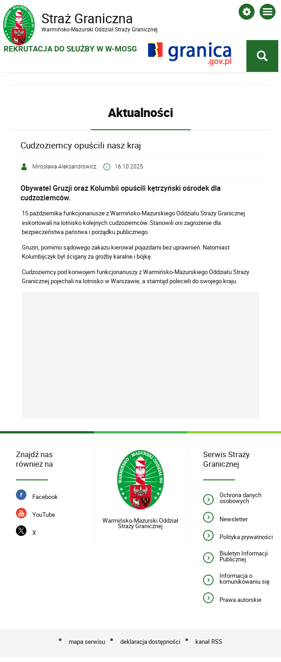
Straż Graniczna (75, 19)
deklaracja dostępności (150, 642)
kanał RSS (208, 642)
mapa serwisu (87, 642)
